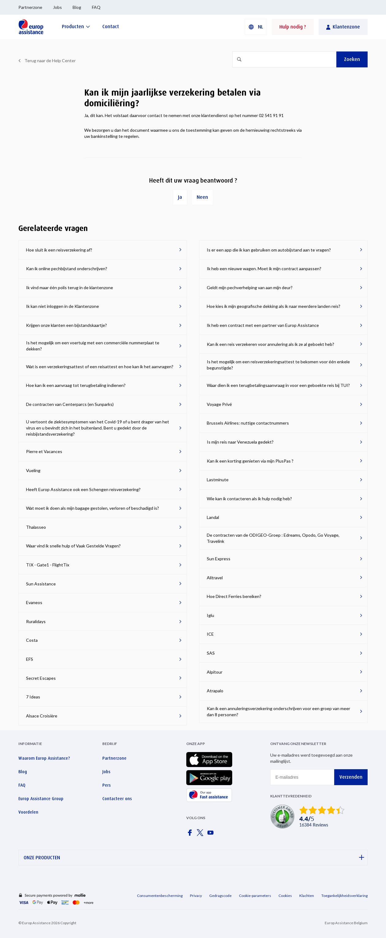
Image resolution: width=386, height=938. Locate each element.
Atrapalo (215, 690)
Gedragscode (220, 895)
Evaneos (34, 602)
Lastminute (218, 479)
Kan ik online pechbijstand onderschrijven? (66, 268)
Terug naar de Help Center (50, 60)
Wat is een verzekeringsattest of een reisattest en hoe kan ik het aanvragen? (99, 366)
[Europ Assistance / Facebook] (190, 834)
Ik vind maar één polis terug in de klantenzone (69, 287)
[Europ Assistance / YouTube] (211, 834)
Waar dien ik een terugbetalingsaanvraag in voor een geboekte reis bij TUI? (278, 385)
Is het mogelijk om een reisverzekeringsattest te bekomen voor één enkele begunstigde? (278, 364)
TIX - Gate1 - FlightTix (47, 564)
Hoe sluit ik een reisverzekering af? (59, 249)
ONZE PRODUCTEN (194, 857)
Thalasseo (36, 527)
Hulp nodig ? (292, 27)
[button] (256, 27)
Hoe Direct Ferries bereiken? (234, 596)
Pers (106, 785)
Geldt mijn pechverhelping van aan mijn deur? (250, 287)
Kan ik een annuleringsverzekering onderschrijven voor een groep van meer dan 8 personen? (278, 711)
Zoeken (352, 59)
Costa (32, 640)
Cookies (285, 895)
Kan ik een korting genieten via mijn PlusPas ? (250, 460)
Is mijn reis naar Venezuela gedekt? (240, 441)
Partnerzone (30, 7)
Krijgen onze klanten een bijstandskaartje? (66, 325)
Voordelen (28, 812)
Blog (77, 7)
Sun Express (218, 558)
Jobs (57, 7)
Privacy (196, 895)
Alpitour (214, 672)
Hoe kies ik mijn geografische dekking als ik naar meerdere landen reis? (273, 306)
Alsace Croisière (41, 715)
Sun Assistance (41, 583)
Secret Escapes (41, 678)
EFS (29, 659)
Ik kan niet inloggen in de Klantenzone (62, 306)
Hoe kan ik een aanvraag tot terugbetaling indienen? (76, 385)
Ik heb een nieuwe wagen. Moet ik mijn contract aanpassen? (264, 268)
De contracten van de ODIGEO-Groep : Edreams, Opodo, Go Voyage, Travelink (273, 538)
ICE (210, 634)
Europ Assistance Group (40, 798)
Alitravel (215, 577)
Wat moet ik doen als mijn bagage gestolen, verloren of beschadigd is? (92, 508)
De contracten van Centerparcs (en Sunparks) (70, 404)
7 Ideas (33, 696)
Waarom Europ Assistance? (44, 758)
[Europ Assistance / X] (201, 834)
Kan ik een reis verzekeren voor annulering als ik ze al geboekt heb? (270, 344)
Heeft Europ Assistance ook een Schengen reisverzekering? (83, 489)
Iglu (210, 615)
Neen (202, 197)
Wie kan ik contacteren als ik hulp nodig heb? (249, 498)
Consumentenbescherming (160, 895)
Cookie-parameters (255, 895)
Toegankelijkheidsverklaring (344, 895)
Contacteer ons (117, 798)
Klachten (306, 895)
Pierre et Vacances (44, 451)
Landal (213, 517)
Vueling (33, 470)
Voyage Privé (219, 404)
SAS (211, 653)
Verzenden (350, 777)
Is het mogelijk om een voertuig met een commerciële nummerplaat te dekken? (92, 345)
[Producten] (76, 26)
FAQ (96, 7)
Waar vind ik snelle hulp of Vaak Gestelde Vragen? (73, 545)
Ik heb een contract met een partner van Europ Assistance (263, 325)
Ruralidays (36, 621)
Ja (180, 197)
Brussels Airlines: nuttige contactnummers (248, 423)
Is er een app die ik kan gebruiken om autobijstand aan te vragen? (269, 249)
